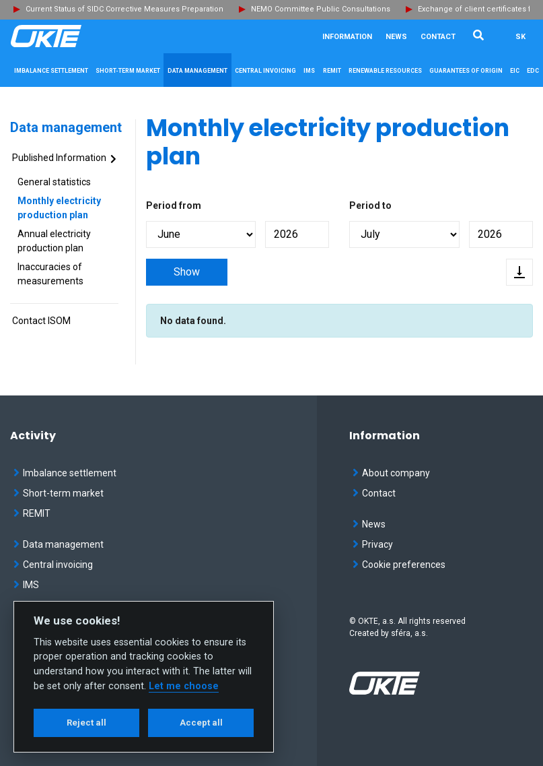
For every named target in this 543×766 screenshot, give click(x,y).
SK (520, 36)
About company (391, 473)
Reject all (86, 722)
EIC (514, 70)
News (396, 36)
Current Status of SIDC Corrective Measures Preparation (124, 9)
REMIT (31, 513)
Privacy (373, 544)
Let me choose (184, 686)
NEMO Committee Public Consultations (320, 9)
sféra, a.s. (409, 633)
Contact (438, 36)
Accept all (201, 722)
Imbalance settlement (64, 473)
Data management (66, 127)
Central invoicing (53, 564)
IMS (26, 584)
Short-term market (58, 493)
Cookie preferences (399, 564)
